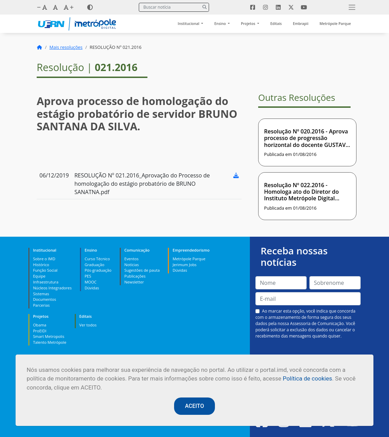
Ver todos (88, 324)
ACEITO (194, 406)
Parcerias (41, 305)
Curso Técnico (97, 258)
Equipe (39, 276)
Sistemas (41, 293)
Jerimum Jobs (185, 264)
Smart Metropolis (48, 336)
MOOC (90, 282)
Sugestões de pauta (142, 270)
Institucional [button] (189, 23)
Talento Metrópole (49, 342)
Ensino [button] (220, 23)
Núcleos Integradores (52, 287)
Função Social (45, 270)
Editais (276, 23)
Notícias (131, 264)
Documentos (44, 299)
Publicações (134, 276)
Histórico (41, 264)
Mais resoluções (66, 47)
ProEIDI (39, 330)
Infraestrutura (45, 282)
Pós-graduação (97, 270)
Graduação (94, 264)
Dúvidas (91, 287)
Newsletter (134, 282)
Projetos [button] (248, 23)
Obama (39, 324)
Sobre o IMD (44, 258)
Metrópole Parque (335, 23)
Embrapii (300, 23)
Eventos (131, 258)
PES (87, 276)
